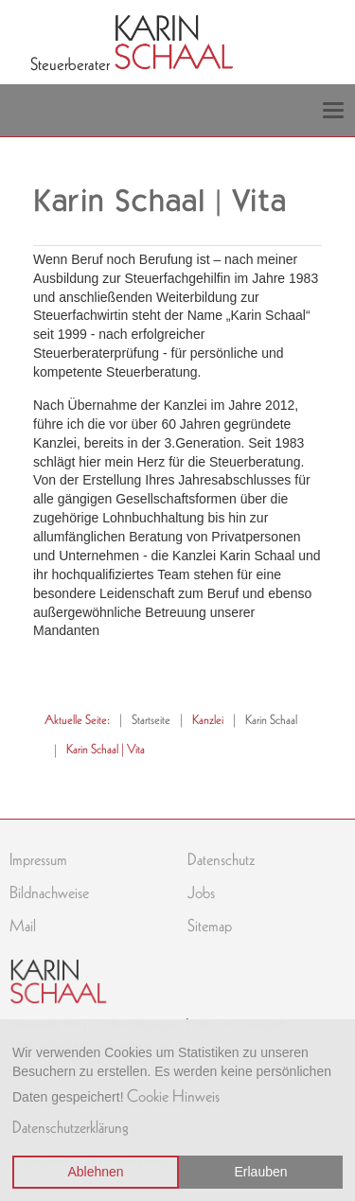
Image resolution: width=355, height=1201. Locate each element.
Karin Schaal (271, 720)
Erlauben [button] (261, 1171)
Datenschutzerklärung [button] (70, 1127)
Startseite (151, 720)
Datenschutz (221, 859)
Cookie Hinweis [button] (173, 1096)
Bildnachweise (49, 892)
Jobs (201, 892)
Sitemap (209, 925)
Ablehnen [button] (95, 1171)
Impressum (38, 859)
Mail (22, 925)
